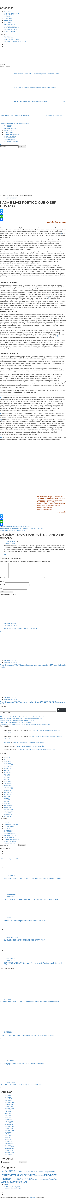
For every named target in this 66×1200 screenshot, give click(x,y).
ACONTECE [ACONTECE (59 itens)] (8, 1171)
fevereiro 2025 (8, 783)
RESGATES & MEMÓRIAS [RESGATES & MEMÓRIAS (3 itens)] (40, 1179)
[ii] (0, 413)
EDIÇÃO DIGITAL (9, 15)
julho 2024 (7, 796)
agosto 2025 (7, 772)
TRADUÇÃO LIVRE (9, 31)
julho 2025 (7, 774)
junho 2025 (7, 776)
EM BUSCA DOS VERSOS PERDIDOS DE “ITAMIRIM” (16, 722)
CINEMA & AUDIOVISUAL (11, 13)
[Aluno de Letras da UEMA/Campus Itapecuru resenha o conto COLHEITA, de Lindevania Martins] (10, 645)
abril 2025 (6, 779)
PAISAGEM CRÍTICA (10, 24)
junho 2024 (7, 798)
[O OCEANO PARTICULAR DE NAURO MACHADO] (14, 609)
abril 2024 (6, 802)
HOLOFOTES (8, 20)
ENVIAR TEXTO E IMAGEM (12, 40)
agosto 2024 (7, 794)
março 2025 (7, 781)
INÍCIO (6, 1184)
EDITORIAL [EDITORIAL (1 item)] (41, 1171)
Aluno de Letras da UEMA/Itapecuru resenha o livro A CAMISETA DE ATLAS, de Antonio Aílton (32, 703)
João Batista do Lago (19, 526)
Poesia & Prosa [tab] (21, 859)
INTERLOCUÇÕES (9, 22)
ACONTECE (7, 11)
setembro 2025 (8, 770)
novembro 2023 (8, 811)
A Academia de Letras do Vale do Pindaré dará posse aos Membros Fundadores (30, 73)
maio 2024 (7, 800)
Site (1, 588)
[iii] (12, 309)
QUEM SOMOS (8, 38)
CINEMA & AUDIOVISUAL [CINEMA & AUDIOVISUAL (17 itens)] (27, 1171)
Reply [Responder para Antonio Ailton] (5, 554)
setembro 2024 (8, 792)
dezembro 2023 (8, 809)
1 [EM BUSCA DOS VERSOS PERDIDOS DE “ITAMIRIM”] (0, 1087)
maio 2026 (7, 757)
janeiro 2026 (7, 763)
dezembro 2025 (8, 765)
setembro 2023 (8, 814)
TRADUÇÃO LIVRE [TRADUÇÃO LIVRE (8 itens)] (20, 1182)
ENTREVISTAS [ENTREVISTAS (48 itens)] (9, 1175)
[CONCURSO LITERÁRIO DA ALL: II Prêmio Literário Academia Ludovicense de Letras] (11, 950)
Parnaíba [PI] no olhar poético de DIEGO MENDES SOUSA (24, 101)
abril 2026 (6, 759)
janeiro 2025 (7, 785)
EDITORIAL (7, 17)
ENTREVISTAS (8, 18)
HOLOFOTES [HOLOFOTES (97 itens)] (26, 1175)
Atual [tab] (3, 859)
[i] (61, 233)
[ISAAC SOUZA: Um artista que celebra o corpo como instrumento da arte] (11, 887)
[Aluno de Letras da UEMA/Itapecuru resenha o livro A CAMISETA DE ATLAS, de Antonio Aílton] (10, 682)
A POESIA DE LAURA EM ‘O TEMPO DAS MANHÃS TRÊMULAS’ (36, 750)
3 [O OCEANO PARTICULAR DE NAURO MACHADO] (0, 631)
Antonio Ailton (11, 541)
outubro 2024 (7, 790)
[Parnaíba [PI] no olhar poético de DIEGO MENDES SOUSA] (11, 910)
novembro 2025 (8, 766)
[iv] (1, 437)
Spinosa (27, 526)
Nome (2, 581)
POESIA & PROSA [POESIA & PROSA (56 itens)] (22, 1179)
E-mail (2, 585)
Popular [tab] (10, 859)
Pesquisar (3, 706)
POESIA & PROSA (9, 26)
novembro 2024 (8, 789)
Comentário (4, 578)
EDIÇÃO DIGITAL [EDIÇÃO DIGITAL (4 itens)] (50, 1172)
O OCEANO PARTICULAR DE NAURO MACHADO (19, 628)
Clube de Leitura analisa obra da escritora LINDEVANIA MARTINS (21, 528)
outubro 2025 (7, 768)
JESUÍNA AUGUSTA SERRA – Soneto (12, 530)
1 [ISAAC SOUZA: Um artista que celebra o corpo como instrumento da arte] (0, 1038)
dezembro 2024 (8, 787)
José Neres (7, 742)
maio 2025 (7, 778)
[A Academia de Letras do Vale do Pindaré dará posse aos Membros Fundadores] (11, 867)
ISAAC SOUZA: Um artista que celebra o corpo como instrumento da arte (28, 87)
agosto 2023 (7, 816)
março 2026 (7, 761)
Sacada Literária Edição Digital (12, 1188)
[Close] (33, 2)
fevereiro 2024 (8, 805)
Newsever (32, 1197)
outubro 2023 (7, 813)
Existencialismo (7, 526)
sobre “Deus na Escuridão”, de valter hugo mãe (30, 746)
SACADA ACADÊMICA (10, 29)
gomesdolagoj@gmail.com (44, 509)
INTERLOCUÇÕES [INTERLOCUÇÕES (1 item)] (39, 1175)
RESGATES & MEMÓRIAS (11, 28)
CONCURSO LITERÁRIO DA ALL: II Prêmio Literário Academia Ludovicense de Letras (25, 724)
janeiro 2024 (7, 807)
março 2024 (7, 803)
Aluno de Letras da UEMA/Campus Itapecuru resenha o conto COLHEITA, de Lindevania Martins (33, 666)
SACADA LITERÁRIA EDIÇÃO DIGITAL (15, 41)
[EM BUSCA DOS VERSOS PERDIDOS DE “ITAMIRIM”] (11, 929)
